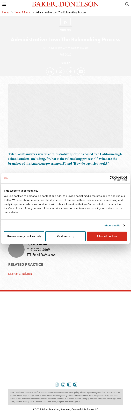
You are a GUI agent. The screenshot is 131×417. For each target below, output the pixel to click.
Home (5, 12)
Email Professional (41, 254)
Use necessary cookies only (24, 236)
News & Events (23, 12)
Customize (65, 236)
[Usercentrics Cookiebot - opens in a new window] (112, 178)
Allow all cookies (107, 236)
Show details (112, 225)
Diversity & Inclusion (20, 274)
